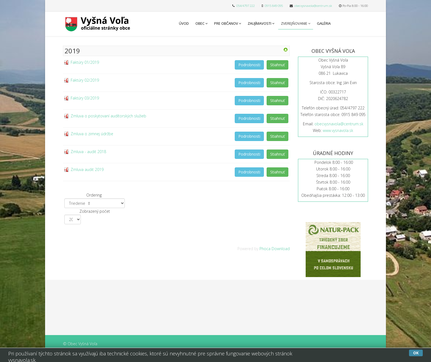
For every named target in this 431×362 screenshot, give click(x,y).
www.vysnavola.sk (338, 130)
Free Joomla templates (205, 355)
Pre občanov (226, 23)
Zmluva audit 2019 (87, 169)
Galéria (324, 23)
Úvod (184, 23)
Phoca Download (274, 248)
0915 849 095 (274, 6)
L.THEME (239, 355)
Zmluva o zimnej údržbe (92, 133)
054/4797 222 (245, 6)
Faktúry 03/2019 (85, 98)
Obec (200, 23)
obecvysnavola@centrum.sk (313, 6)
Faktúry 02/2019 (85, 80)
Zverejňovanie (294, 23)
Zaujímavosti (259, 23)
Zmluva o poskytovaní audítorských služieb (108, 115)
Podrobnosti (249, 64)
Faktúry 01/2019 (85, 62)
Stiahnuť (277, 64)
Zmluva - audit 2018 (88, 151)
